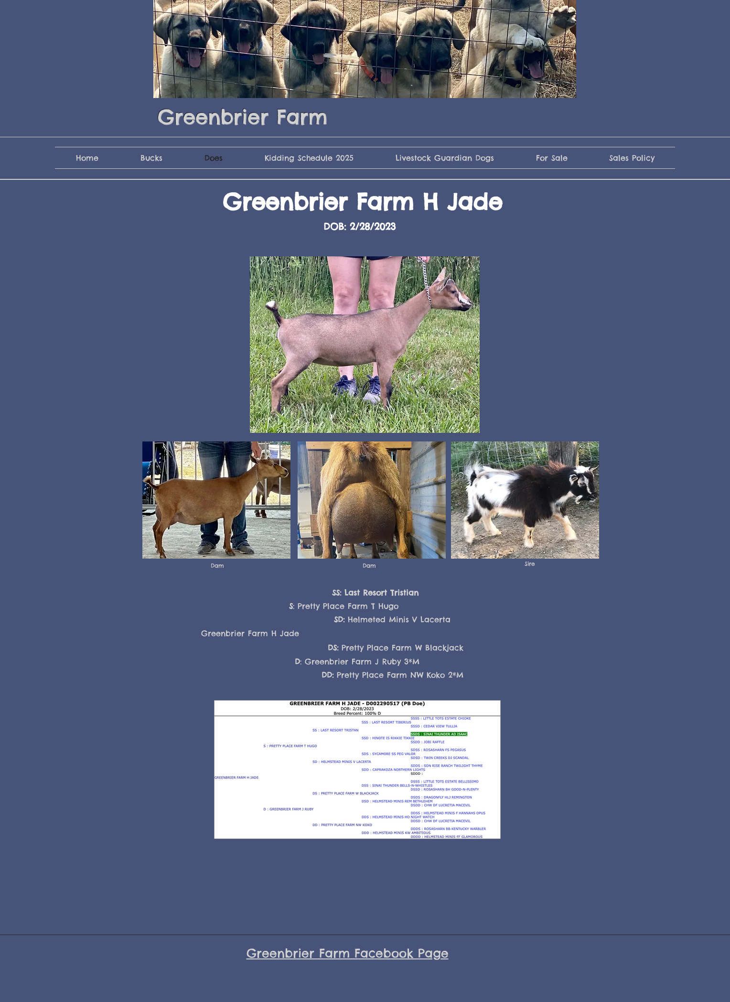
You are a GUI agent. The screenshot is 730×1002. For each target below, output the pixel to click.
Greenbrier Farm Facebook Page (348, 953)
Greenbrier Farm (242, 116)
